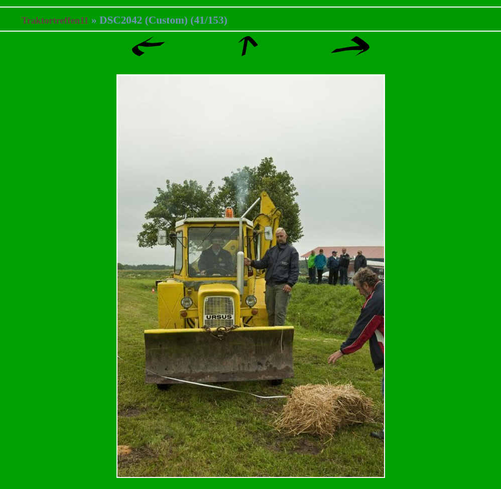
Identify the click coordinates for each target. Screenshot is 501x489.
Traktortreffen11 (55, 20)
